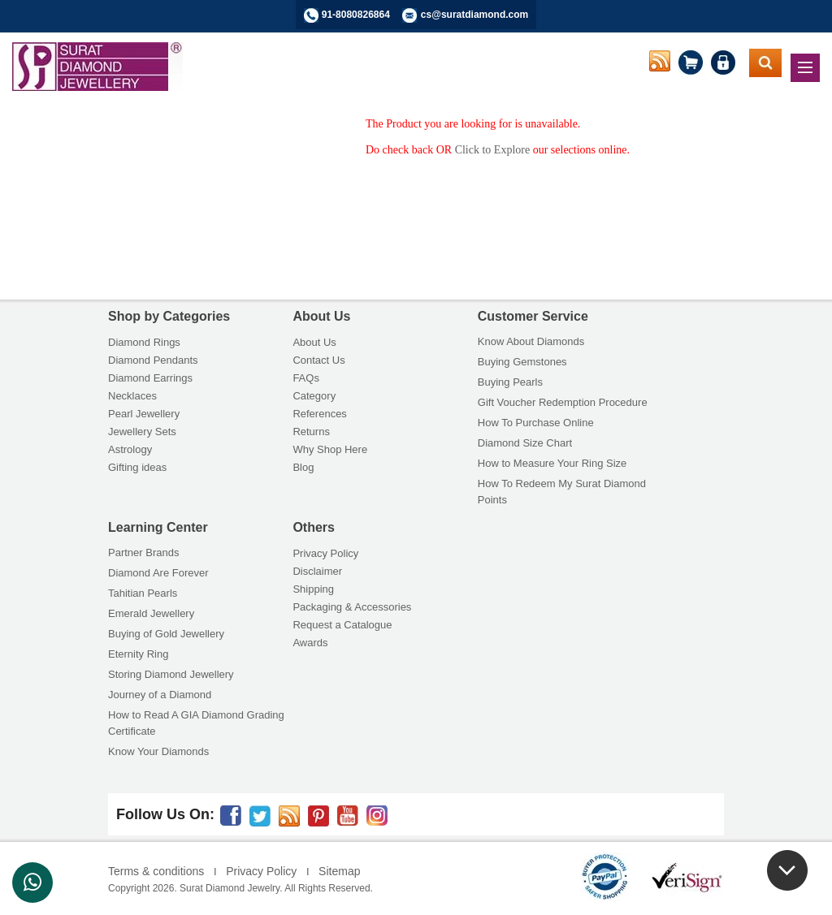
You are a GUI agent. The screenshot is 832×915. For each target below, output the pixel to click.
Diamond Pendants (153, 360)
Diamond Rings (144, 342)
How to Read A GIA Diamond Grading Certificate (196, 723)
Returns (311, 431)
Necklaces (132, 396)
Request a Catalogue (342, 625)
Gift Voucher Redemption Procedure (563, 402)
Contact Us (318, 360)
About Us (314, 342)
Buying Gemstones (522, 362)
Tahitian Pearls (142, 593)
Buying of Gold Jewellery (166, 634)
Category (314, 396)
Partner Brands (143, 552)
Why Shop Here (329, 449)
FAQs (305, 378)
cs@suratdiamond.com (474, 14)
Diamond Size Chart (525, 443)
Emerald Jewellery (151, 613)
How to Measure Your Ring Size (552, 463)
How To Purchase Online (536, 422)
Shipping (313, 589)
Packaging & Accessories (351, 607)
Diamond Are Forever (158, 573)
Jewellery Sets (142, 431)
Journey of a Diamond (159, 694)
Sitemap (339, 871)
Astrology (130, 449)
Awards (309, 643)
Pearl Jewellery (144, 414)
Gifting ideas (137, 467)
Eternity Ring (138, 654)
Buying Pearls (510, 382)
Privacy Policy (325, 553)
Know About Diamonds (531, 341)
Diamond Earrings (150, 378)
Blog (303, 467)
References (319, 414)
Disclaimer (317, 571)
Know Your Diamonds (158, 751)
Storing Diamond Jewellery (171, 674)
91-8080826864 (356, 14)
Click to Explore (493, 150)
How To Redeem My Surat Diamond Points (562, 491)
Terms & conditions (156, 871)
